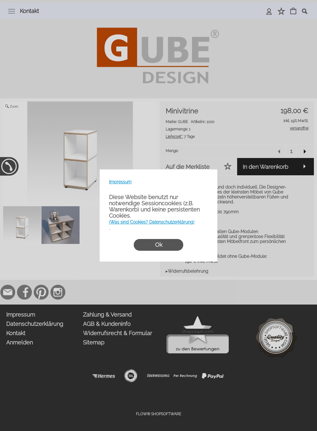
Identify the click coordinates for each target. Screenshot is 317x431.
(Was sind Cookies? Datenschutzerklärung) (151, 222)
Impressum (120, 181)
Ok (158, 244)
